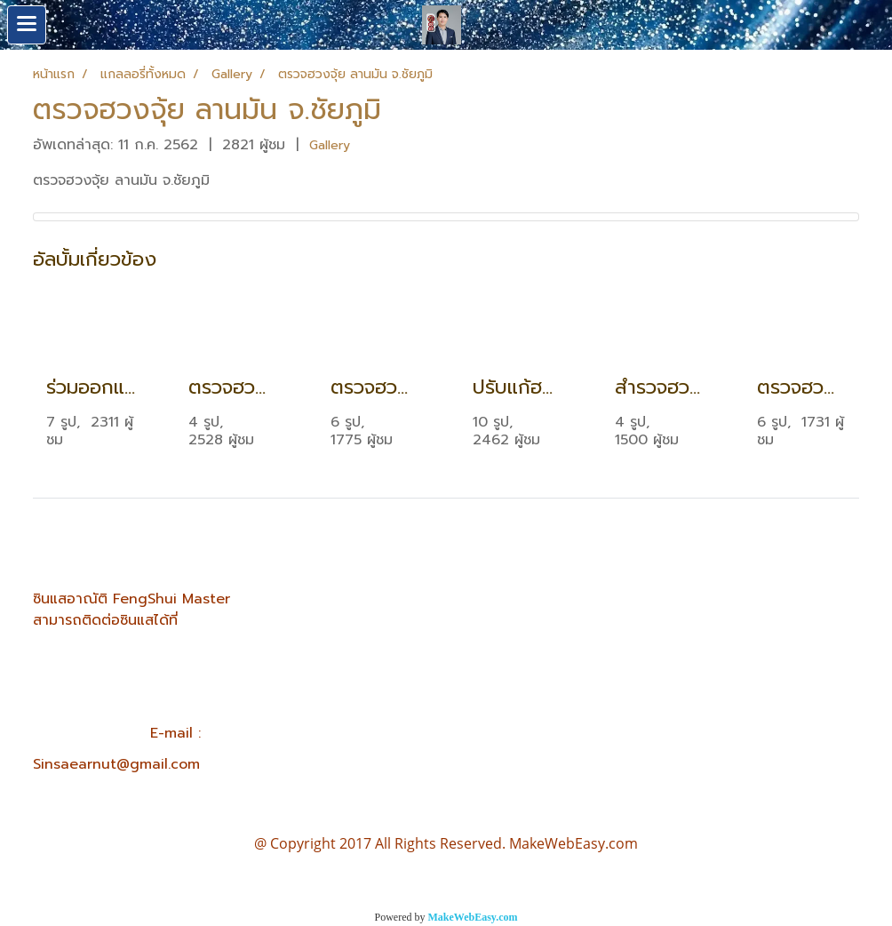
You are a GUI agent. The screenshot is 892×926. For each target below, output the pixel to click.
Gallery (329, 145)
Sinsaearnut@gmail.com (116, 764)
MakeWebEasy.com (473, 917)
